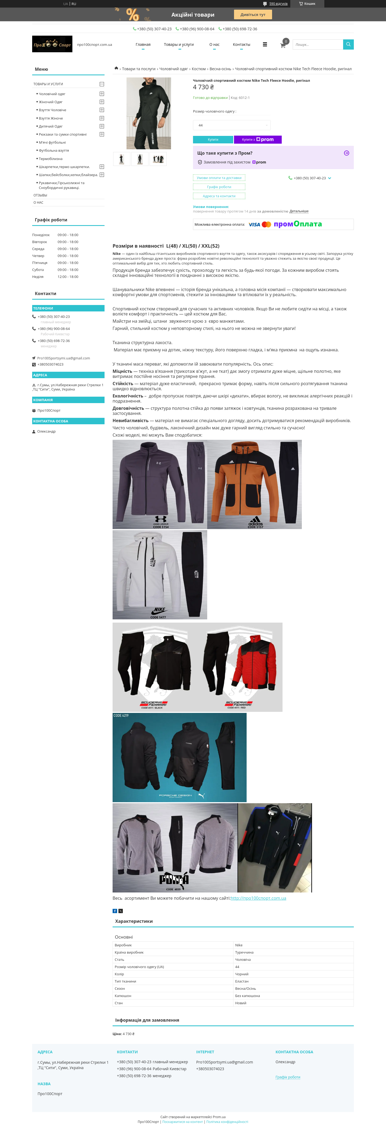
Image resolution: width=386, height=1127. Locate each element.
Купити (213, 140)
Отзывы (40, 195)
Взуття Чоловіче (52, 109)
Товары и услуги (179, 44)
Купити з (257, 139)
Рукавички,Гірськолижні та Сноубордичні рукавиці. (61, 185)
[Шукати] (348, 44)
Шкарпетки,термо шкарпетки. (64, 166)
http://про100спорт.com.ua (258, 898)
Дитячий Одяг (51, 126)
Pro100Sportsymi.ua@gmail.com (63, 358)
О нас (214, 44)
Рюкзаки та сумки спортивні (63, 134)
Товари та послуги (138, 68)
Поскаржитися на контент (182, 1121)
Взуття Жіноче (51, 118)
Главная (143, 44)
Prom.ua (219, 1117)
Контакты (241, 44)
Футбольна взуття (54, 150)
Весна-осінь (220, 68)
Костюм (199, 68)
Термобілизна (50, 158)
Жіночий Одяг (50, 101)
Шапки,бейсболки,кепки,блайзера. (68, 174)
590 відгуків (278, 3)
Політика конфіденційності (227, 1121)
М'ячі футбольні (52, 142)
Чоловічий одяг (173, 68)
